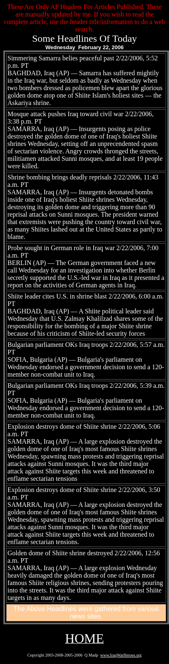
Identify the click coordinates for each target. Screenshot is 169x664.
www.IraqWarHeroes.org (121, 655)
